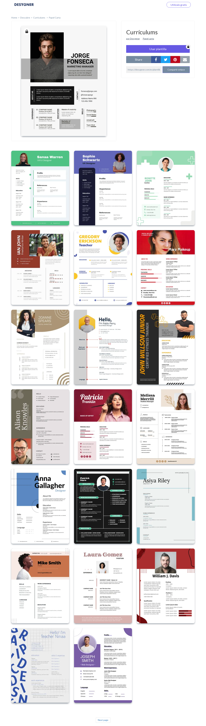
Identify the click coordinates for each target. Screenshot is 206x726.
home (14, 17)
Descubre (25, 17)
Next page (103, 720)
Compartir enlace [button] (176, 69)
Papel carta (148, 38)
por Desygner (133, 38)
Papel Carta (55, 17)
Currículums (39, 17)
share (138, 59)
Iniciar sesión (153, 4)
